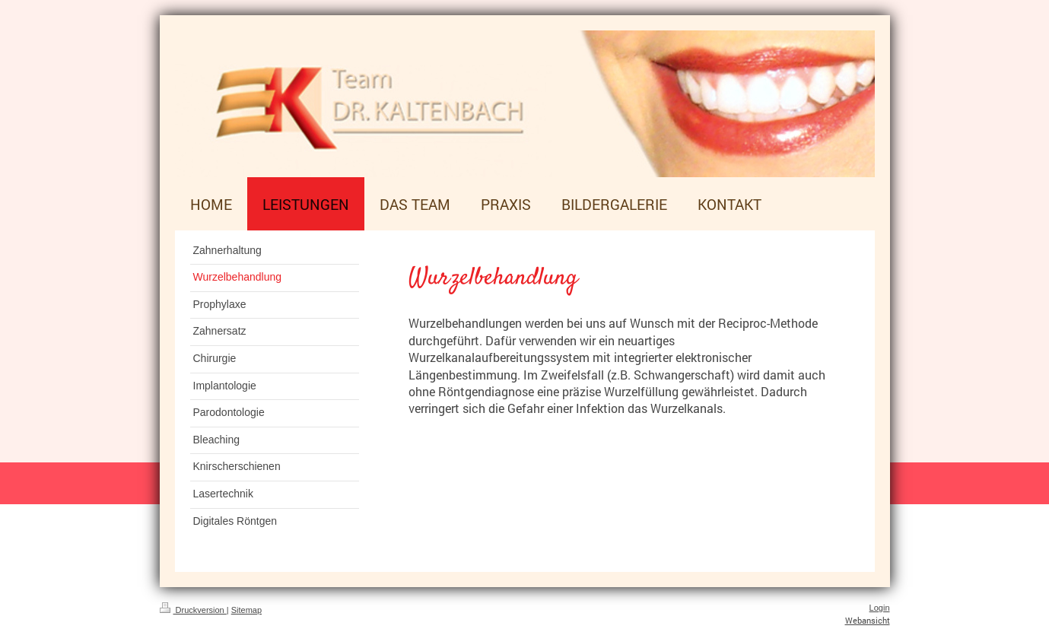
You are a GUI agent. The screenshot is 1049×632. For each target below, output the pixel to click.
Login (879, 607)
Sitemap (246, 610)
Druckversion (193, 610)
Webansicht (867, 620)
